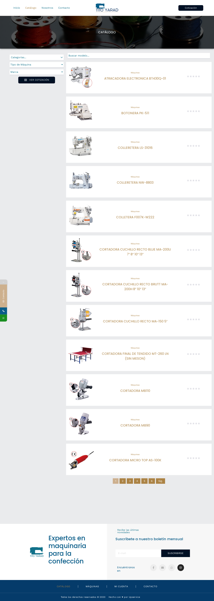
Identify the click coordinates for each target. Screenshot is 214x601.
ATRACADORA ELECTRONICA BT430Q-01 (135, 78)
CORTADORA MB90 (135, 425)
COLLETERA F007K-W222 (135, 217)
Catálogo (60, 586)
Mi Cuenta (123, 586)
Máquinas (135, 73)
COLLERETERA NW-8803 (135, 182)
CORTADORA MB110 (135, 390)
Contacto (154, 586)
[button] (190, 8)
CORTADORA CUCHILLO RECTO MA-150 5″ (135, 321)
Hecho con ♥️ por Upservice (124, 597)
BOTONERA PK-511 (135, 113)
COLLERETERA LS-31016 (135, 147)
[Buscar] (139, 56)
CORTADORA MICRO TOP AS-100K (135, 460)
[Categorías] (37, 57)
